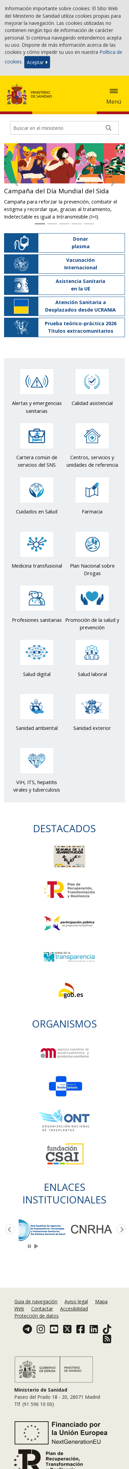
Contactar (42, 1308)
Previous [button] (8, 1229)
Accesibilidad (74, 1308)
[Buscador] (64, 128)
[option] (43, 1229)
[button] (16, 183)
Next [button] (120, 1229)
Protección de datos (36, 1316)
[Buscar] (108, 127)
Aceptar (37, 62)
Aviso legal (76, 1301)
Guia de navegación (35, 1301)
